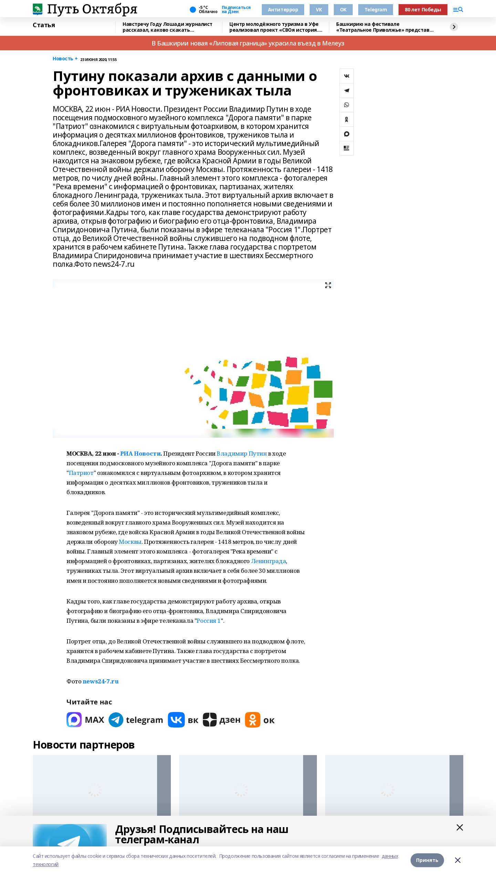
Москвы (130, 542)
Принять (427, 860)
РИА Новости (140, 453)
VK (319, 9)
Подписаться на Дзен (236, 10)
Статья (44, 25)
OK (343, 9)
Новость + (65, 59)
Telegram (375, 9)
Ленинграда (268, 561)
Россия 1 (209, 620)
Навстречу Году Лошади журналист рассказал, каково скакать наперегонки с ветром (168, 27)
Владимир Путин (242, 453)
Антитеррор (283, 9)
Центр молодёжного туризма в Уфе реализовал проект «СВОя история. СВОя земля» (274, 27)
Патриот (81, 473)
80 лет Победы (423, 9)
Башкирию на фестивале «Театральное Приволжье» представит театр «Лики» (386, 27)
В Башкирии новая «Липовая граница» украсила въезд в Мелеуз (248, 43)
